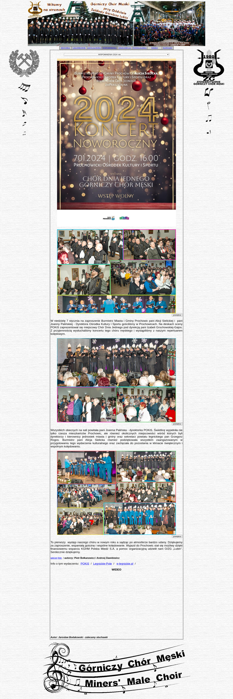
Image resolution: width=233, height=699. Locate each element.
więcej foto (56, 558)
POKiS (85, 563)
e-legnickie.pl (125, 563)
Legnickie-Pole (102, 563)
